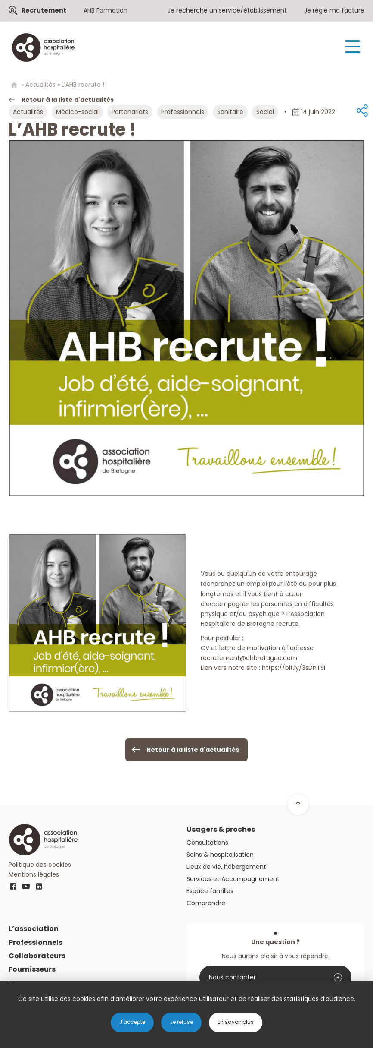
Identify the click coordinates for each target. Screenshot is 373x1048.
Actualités (40, 84)
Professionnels (182, 111)
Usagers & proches (220, 829)
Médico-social (77, 111)
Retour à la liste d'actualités (68, 99)
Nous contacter (232, 977)
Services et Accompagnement (233, 878)
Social (265, 111)
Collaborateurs (37, 956)
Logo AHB (43, 47)
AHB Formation (105, 10)
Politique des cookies (40, 864)
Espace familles (209, 891)
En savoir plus (236, 1022)
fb (13, 886)
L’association (34, 929)
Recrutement (44, 10)
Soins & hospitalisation (220, 854)
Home (14, 85)
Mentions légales (34, 874)
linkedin (38, 886)
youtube (26, 886)
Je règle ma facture (334, 10)
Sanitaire (230, 111)
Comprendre (205, 903)
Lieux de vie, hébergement (226, 866)
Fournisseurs (32, 969)
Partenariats (130, 111)
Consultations (207, 842)
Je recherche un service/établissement (227, 10)
